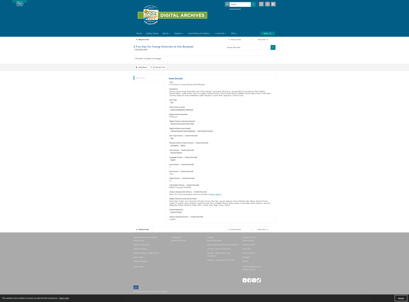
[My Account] (267, 4)
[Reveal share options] (261, 4)
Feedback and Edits (248, 269)
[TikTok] (259, 280)
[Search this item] (248, 47)
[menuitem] (151, 240)
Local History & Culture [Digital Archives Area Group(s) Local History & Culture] (205, 131)
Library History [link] (138, 257)
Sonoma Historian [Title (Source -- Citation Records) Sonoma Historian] (176, 153)
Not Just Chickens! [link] (248, 253)
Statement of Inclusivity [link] (141, 245)
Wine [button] (234, 33)
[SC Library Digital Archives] (172, 15)
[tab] (149, 77)
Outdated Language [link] (140, 249)
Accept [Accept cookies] (401, 298)
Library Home (152, 33)
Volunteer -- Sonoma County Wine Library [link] (221, 260)
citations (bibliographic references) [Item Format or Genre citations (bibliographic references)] (182, 110)
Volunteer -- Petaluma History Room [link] (219, 249)
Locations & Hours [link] (248, 240)
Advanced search (230, 8)
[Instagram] (254, 280)
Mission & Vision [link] (139, 240)
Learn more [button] (64, 298)
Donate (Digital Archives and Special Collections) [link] (222, 245)
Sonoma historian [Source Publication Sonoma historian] (176, 212)
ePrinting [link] (245, 261)
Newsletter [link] (246, 257)
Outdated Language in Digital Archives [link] (146, 253)
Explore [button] (179, 33)
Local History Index (141, 49)
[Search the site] (236, 4)
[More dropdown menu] (267, 33)
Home (139, 33)
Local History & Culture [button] (199, 33)
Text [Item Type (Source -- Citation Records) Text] (172, 138)
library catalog (215, 194)
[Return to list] (144, 39)
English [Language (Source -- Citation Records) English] (173, 160)
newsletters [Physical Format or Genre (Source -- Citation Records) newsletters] (174, 145)
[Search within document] (273, 47)
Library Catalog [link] (138, 266)
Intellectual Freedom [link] (140, 261)
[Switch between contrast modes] (273, 4)
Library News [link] (246, 249)
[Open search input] (255, 4)
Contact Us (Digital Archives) (251, 266)
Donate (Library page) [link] (214, 240)
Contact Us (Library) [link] (248, 245)
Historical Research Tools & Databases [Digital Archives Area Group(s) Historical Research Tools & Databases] (183, 131)
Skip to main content (19, 2)
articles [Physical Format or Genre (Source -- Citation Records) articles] (183, 145)
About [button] (166, 33)
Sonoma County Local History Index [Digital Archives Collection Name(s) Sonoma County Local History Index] (182, 124)
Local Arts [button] (221, 33)
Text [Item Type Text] (172, 103)
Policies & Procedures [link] (178, 240)
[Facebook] (249, 280)
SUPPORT (210, 238)
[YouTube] (244, 280)
